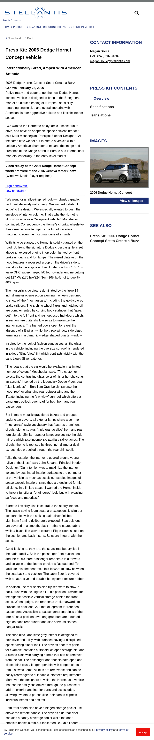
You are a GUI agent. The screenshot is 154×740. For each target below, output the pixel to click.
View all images (131, 200)
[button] (136, 12)
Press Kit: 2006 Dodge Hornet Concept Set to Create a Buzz (114, 238)
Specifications (102, 107)
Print (30, 38)
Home (7, 27)
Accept (143, 732)
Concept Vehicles (84, 27)
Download (14, 38)
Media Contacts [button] (12, 20)
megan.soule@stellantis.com (110, 61)
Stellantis (36, 12)
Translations (100, 115)
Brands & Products (42, 27)
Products (19, 27)
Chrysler (63, 27)
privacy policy (104, 729)
